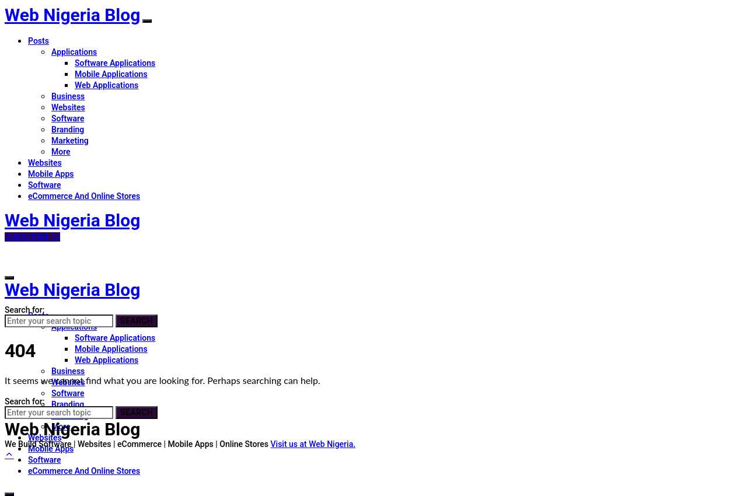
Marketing (70, 140)
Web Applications (106, 85)
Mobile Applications (111, 74)
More (61, 151)
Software (67, 118)
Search (136, 321)
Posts (38, 41)
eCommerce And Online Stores (84, 196)
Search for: (24, 310)
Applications (74, 52)
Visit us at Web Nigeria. (313, 444)
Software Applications (115, 63)
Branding (67, 129)
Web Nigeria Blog (72, 15)
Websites (68, 107)
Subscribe (32, 237)
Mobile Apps (51, 174)
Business (68, 96)
